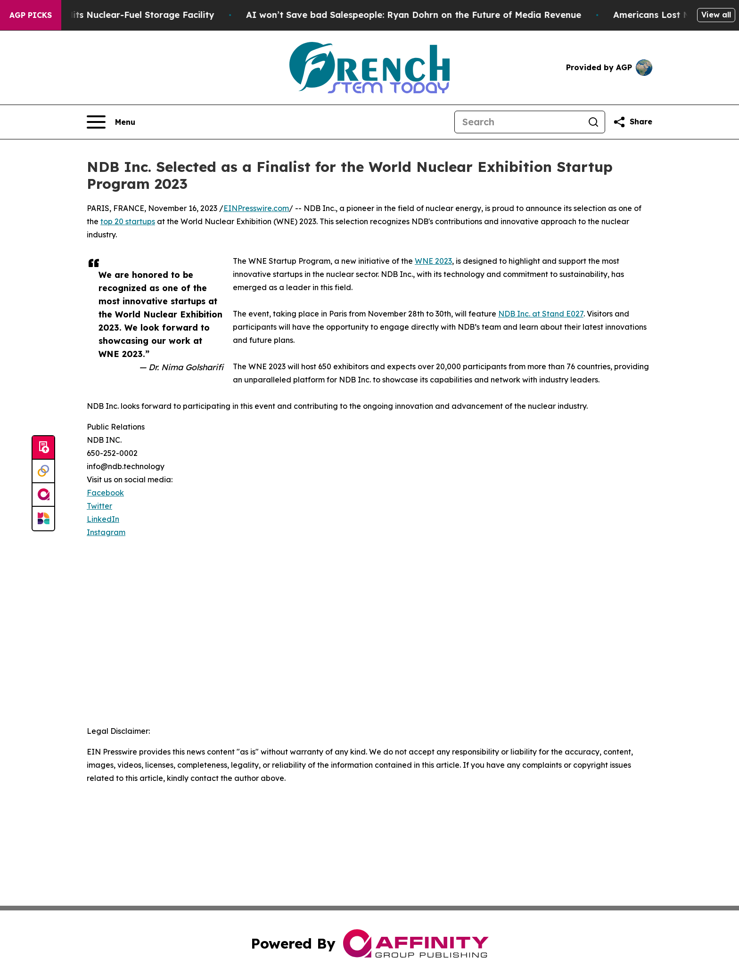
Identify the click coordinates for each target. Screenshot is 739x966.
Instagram (106, 532)
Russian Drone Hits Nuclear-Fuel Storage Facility (136, 14)
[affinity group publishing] (43, 495)
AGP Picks (30, 15)
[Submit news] (43, 448)
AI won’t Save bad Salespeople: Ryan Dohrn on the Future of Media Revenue (442, 14)
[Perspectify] (43, 471)
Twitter (99, 506)
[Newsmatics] (43, 518)
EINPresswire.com (256, 208)
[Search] (518, 122)
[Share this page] (632, 122)
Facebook (105, 492)
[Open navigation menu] (111, 122)
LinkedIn (103, 519)
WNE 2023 (433, 261)
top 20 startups (127, 221)
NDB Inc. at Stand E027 (540, 313)
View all (716, 14)
